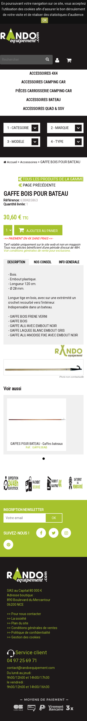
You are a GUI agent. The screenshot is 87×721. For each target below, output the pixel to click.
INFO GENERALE (69, 262)
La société (18, 618)
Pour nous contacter (26, 614)
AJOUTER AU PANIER (38, 230)
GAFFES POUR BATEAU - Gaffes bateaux (36, 444)
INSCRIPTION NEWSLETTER (23, 510)
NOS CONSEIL (42, 262)
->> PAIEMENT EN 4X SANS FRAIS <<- (28, 238)
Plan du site (19, 623)
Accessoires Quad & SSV (43, 108)
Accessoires (28, 162)
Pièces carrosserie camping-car (43, 91)
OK (44, 20)
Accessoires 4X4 (43, 73)
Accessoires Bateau (43, 100)
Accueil (10, 162)
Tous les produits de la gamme (50, 179)
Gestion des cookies (25, 637)
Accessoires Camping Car (43, 82)
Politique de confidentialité (30, 632)
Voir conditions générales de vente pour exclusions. (37, 250)
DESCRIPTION (16, 262)
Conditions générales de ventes (34, 628)
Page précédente (36, 185)
